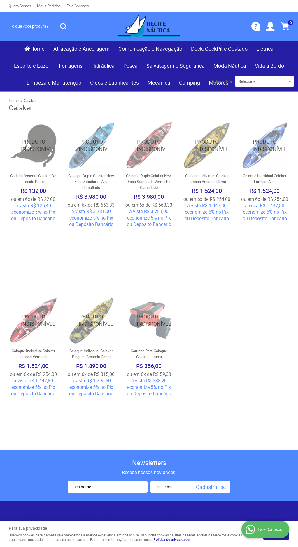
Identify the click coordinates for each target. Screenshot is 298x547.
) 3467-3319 (169, 420)
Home (37, 48)
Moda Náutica (229, 65)
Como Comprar (96, 420)
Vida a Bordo (269, 65)
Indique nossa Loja (27, 449)
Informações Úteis (105, 410)
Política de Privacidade (103, 455)
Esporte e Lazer (32, 65)
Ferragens (71, 65)
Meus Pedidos (49, 5)
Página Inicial (22, 420)
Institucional (25, 410)
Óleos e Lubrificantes (114, 82)
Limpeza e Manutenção (54, 82)
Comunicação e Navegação (150, 48)
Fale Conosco (77, 5)
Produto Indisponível (33, 145)
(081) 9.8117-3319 (182, 426)
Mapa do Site (21, 432)
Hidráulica (103, 65)
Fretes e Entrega (97, 432)
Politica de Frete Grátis (103, 449)
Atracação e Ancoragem (81, 48)
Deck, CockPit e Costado (219, 48)
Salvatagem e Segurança (175, 65)
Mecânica (159, 82)
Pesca (130, 65)
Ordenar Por (221, 81)
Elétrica (265, 48)
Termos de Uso (96, 426)
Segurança (91, 444)
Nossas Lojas (22, 444)
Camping (189, 82)
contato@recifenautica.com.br (183, 449)
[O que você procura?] (63, 26)
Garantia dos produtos (103, 438)
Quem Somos (20, 5)
